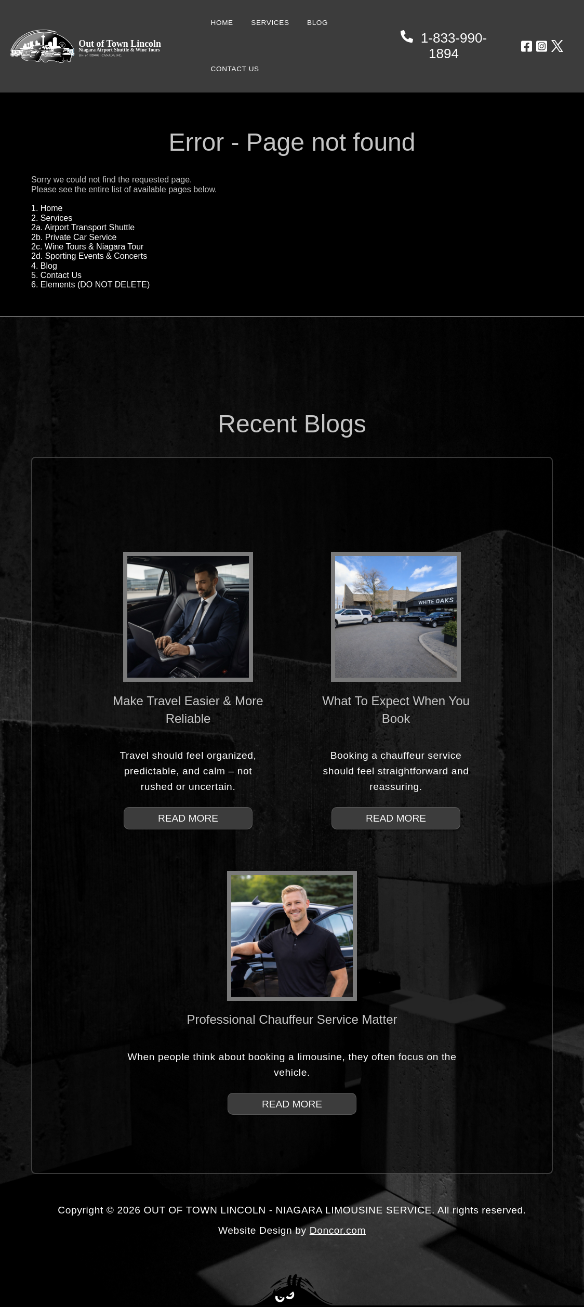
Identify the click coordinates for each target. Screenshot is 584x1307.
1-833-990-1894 (444, 45)
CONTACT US (235, 69)
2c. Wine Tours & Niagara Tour (87, 246)
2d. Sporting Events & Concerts (89, 256)
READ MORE (188, 818)
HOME (222, 23)
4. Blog (44, 265)
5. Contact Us (56, 275)
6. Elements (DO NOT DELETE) (90, 284)
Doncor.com (338, 1230)
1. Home (46, 208)
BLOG (317, 23)
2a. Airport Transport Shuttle (83, 227)
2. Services (51, 218)
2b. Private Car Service (74, 237)
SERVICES (270, 23)
